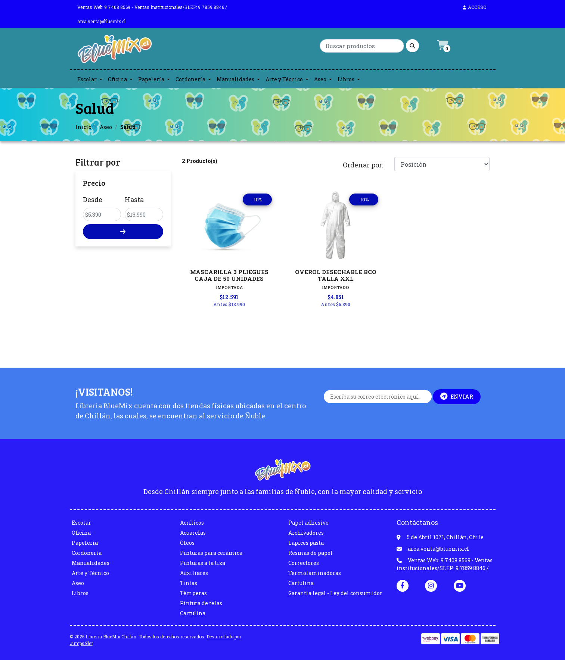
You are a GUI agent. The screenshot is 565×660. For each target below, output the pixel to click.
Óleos (187, 542)
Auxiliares (194, 572)
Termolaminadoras (314, 572)
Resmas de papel (310, 552)
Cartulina (192, 613)
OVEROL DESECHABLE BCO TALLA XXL (335, 275)
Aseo (320, 79)
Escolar (87, 79)
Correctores (303, 562)
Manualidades (235, 79)
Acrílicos (192, 522)
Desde (92, 199)
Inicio (83, 127)
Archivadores (306, 532)
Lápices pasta (306, 542)
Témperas (193, 593)
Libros (346, 79)
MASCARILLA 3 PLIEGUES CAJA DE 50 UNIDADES (229, 275)
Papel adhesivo (308, 522)
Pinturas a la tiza (202, 562)
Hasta (134, 199)
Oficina (117, 79)
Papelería (151, 79)
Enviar (456, 396)
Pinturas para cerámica (211, 552)
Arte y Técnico (284, 79)
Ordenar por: (363, 164)
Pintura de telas (201, 603)
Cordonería (190, 79)
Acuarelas (193, 532)
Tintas (188, 583)
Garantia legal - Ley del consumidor (335, 593)
